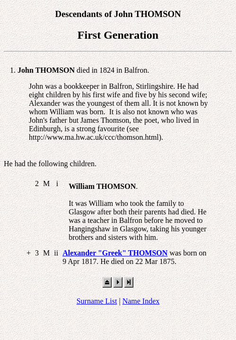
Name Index (141, 301)
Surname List (97, 301)
